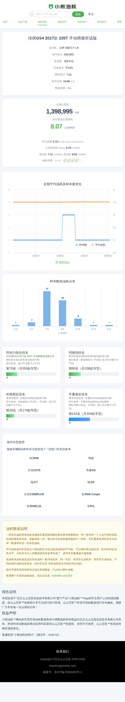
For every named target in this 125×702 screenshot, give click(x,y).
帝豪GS (91, 470)
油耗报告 (42, 22)
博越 (91, 458)
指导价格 (57, 81)
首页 (5, 22)
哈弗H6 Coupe (91, 494)
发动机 (53, 47)
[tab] (31, 365)
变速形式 (58, 67)
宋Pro (90, 506)
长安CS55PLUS (34, 494)
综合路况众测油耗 (62, 119)
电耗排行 (82, 22)
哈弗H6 (34, 458)
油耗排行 (62, 22)
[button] (7, 377)
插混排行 (102, 22)
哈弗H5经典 (34, 506)
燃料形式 (60, 74)
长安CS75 (34, 470)
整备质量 (60, 88)
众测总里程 (62, 104)
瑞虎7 (34, 482)
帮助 (119, 22)
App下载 (22, 22)
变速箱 (58, 61)
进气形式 (57, 54)
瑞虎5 (90, 482)
